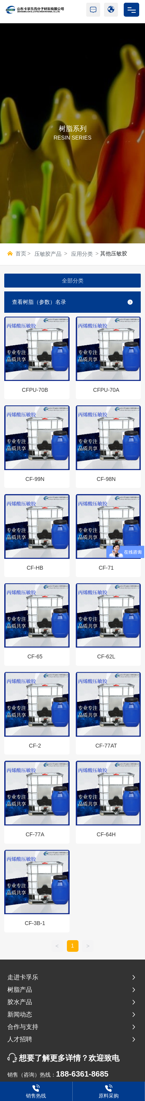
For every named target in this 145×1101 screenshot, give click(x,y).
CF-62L (106, 656)
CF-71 (106, 568)
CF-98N (106, 479)
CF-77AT (106, 746)
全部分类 (73, 280)
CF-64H (106, 834)
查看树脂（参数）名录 (72, 302)
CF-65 (35, 656)
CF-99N (35, 479)
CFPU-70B (35, 390)
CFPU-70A (106, 390)
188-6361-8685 (82, 1074)
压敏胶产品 (47, 254)
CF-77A (35, 834)
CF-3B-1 (35, 923)
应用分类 (82, 254)
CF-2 (35, 746)
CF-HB (35, 568)
